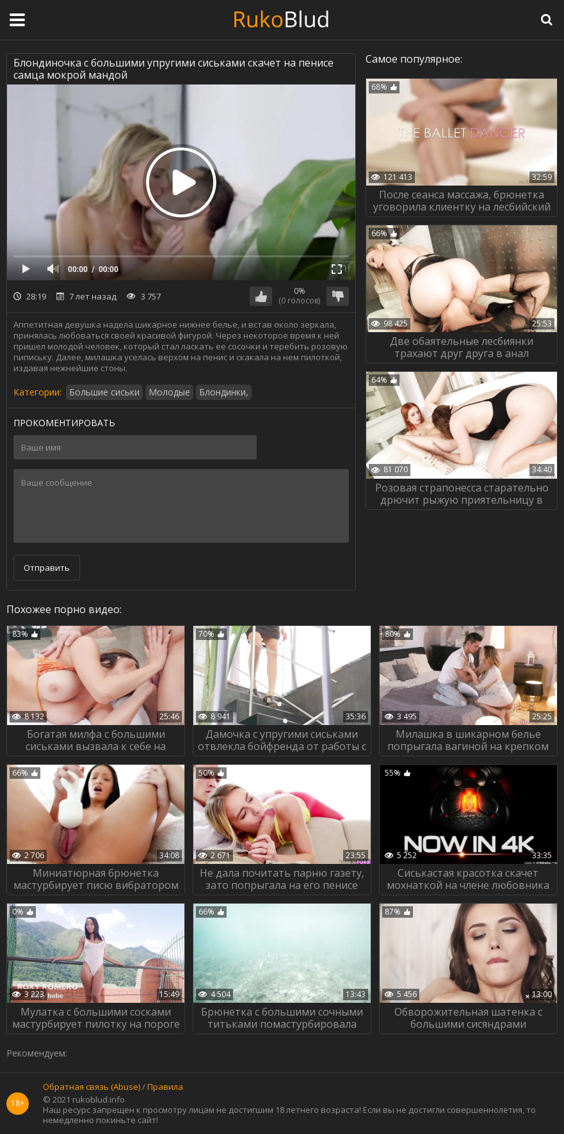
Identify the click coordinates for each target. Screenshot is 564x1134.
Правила (165, 1087)
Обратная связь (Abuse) (91, 1087)
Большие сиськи (104, 392)
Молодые (169, 392)
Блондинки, (223, 392)
